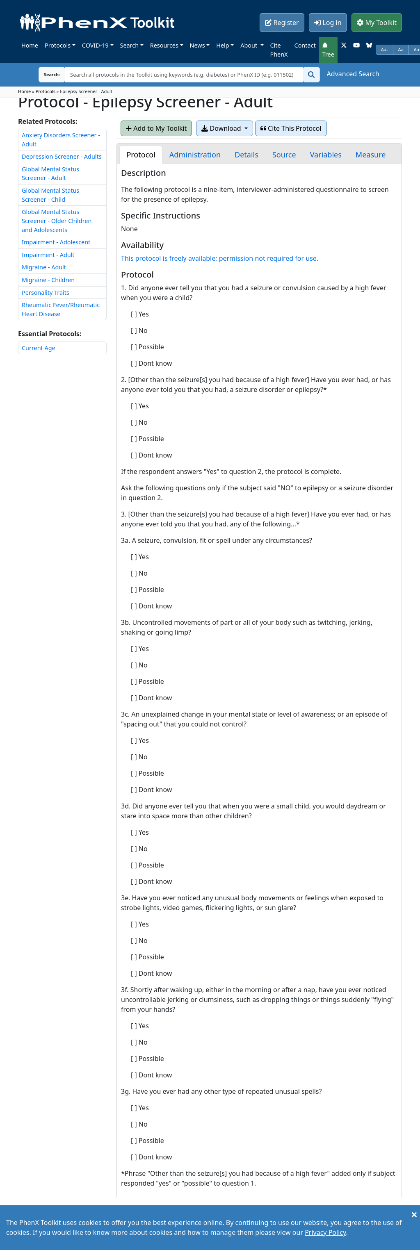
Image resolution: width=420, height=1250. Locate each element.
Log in (327, 22)
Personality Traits (45, 292)
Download (221, 128)
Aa (401, 49)
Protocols (58, 45)
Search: (45, 74)
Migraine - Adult (44, 267)
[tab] (140, 155)
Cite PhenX (279, 49)
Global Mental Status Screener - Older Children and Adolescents (56, 220)
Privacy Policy (325, 1232)
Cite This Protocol (291, 128)
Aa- (384, 49)
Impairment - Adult (48, 255)
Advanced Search (353, 73)
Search (129, 45)
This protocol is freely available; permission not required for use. (219, 258)
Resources (164, 45)
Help (222, 45)
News (197, 45)
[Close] (414, 1214)
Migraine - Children (48, 280)
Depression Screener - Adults (62, 156)
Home (29, 45)
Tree (328, 50)
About (249, 45)
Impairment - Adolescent (56, 242)
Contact (305, 45)
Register (282, 22)
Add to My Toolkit (156, 128)
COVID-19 (95, 45)
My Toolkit (377, 22)
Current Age (38, 348)
